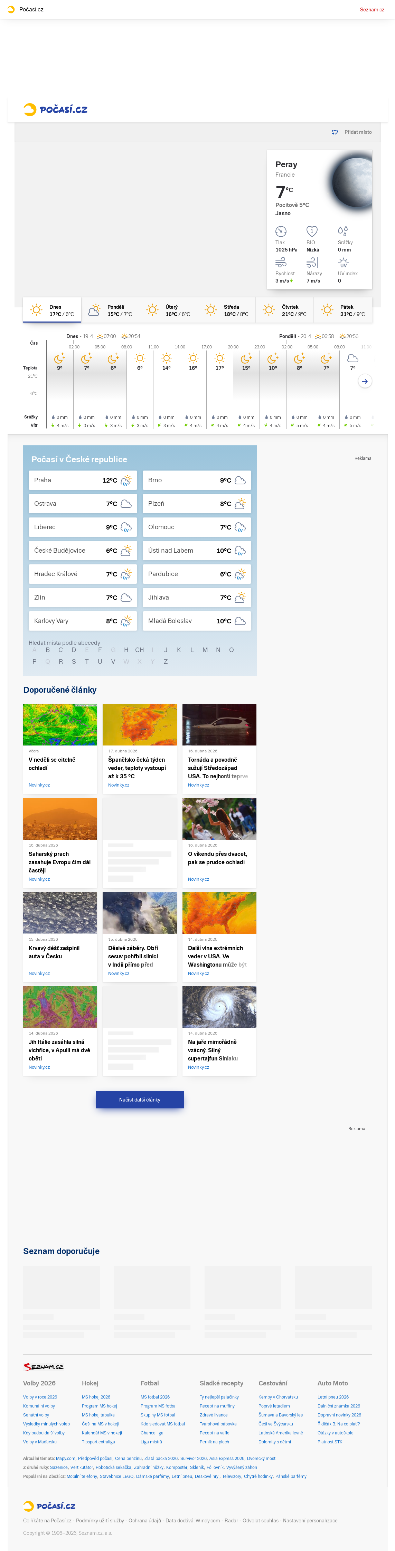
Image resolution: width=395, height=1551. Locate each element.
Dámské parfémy (152, 1476)
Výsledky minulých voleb (46, 1424)
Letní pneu (182, 1476)
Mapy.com (65, 1458)
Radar (231, 1520)
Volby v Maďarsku (40, 1442)
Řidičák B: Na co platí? (339, 1424)
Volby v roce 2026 (40, 1397)
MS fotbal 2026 (155, 1397)
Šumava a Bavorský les (280, 1415)
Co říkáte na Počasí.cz (47, 1520)
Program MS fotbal (159, 1406)
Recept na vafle (214, 1433)
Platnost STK (330, 1442)
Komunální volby (39, 1406)
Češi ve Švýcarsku (275, 1424)
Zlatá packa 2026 (161, 1458)
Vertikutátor (81, 1467)
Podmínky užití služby (100, 1520)
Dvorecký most (261, 1458)
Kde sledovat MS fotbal (163, 1424)
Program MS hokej (99, 1406)
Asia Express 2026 (226, 1458)
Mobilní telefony (82, 1476)
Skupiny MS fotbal (158, 1415)
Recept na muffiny (217, 1406)
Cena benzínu (128, 1458)
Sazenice (59, 1467)
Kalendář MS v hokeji (102, 1433)
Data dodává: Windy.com (193, 1520)
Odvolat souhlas (261, 1520)
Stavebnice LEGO (116, 1476)
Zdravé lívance (214, 1415)
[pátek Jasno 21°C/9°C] (343, 310)
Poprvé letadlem (274, 1406)
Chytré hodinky (258, 1476)
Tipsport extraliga (98, 1442)
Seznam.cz (372, 9)
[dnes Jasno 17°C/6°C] (52, 310)
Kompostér (176, 1467)
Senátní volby (36, 1415)
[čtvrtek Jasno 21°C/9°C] (285, 310)
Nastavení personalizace (310, 1520)
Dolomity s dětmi (274, 1442)
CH (139, 649)
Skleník (197, 1467)
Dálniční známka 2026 (339, 1406)
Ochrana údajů (145, 1520)
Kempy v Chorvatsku (278, 1397)
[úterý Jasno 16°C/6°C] (168, 310)
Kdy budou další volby (44, 1433)
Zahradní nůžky (148, 1467)
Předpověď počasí (95, 1458)
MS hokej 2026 (96, 1397)
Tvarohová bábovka (218, 1424)
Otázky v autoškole (336, 1433)
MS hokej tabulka (98, 1415)
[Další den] (365, 381)
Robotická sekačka (113, 1467)
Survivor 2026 (193, 1458)
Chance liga (152, 1433)
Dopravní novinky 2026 (339, 1415)
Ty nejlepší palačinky (219, 1397)
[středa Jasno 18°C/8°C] (226, 310)
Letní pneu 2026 (333, 1397)
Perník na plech (214, 1442)
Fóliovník (215, 1467)
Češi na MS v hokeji (100, 1424)
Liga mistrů (151, 1442)
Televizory (231, 1476)
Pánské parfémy (291, 1476)
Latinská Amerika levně (280, 1433)
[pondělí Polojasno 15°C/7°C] (110, 310)
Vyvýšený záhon (241, 1467)
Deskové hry (207, 1476)
